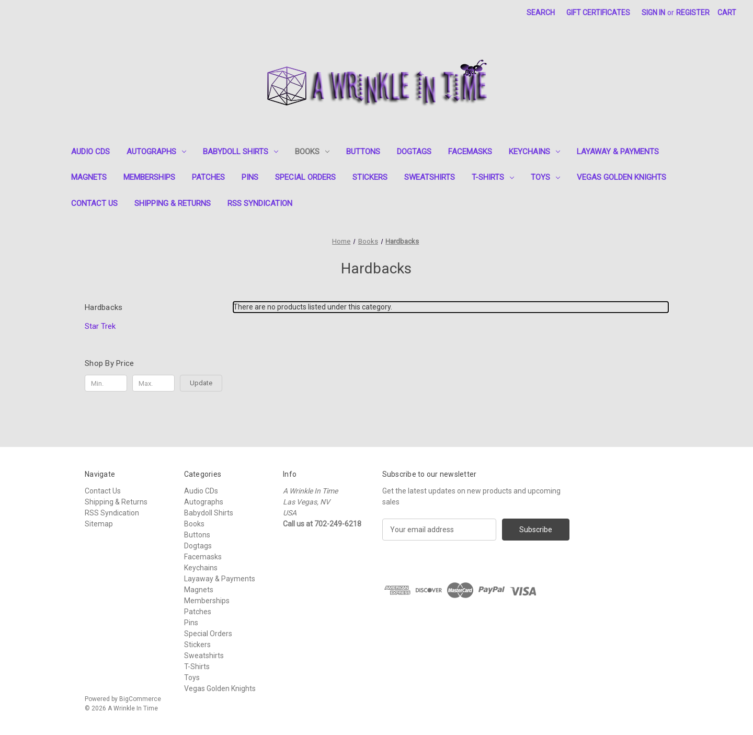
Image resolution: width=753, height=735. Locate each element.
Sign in (653, 12)
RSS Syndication (259, 203)
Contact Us (94, 203)
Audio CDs (90, 151)
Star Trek (100, 326)
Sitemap (99, 524)
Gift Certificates (598, 12)
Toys (545, 177)
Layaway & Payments (618, 151)
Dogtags (414, 151)
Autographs (156, 151)
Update (201, 383)
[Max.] (153, 383)
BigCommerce (140, 699)
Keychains (534, 151)
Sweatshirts (429, 177)
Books (312, 151)
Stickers (369, 177)
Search (541, 12)
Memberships (149, 177)
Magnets (89, 177)
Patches (208, 177)
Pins (250, 177)
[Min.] (106, 383)
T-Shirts (493, 177)
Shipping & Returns (172, 203)
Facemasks (470, 151)
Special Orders (305, 177)
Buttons (363, 151)
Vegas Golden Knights (621, 177)
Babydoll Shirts (240, 151)
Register (693, 12)
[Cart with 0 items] (727, 13)
